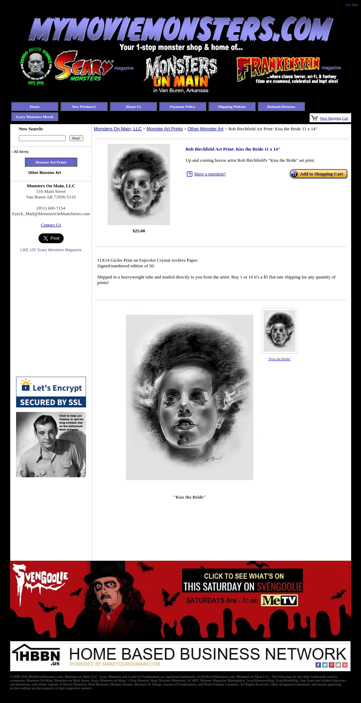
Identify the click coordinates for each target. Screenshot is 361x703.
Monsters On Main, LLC (118, 128)
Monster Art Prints (165, 128)
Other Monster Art (205, 128)
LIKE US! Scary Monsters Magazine (51, 250)
